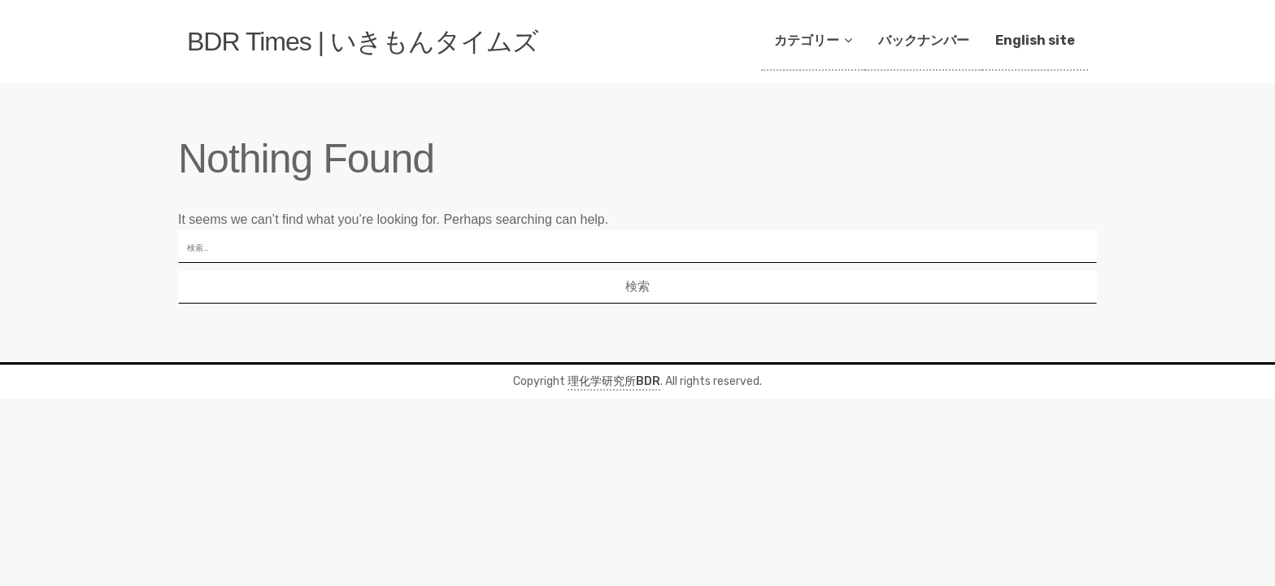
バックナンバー (923, 40)
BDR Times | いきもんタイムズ (362, 41)
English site (1035, 40)
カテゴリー (806, 40)
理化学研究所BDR (614, 381)
